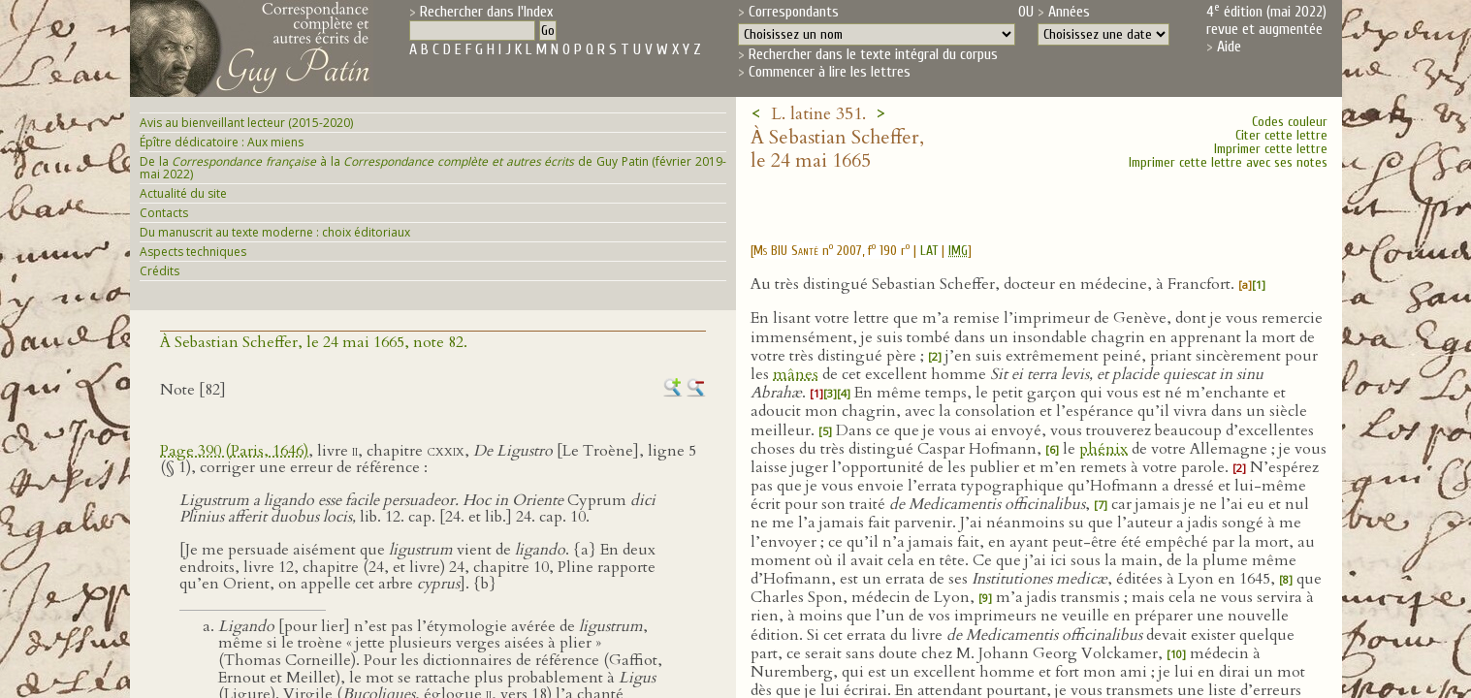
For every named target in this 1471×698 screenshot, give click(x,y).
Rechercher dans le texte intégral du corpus (873, 54)
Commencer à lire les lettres (830, 71)
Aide (1229, 46)
